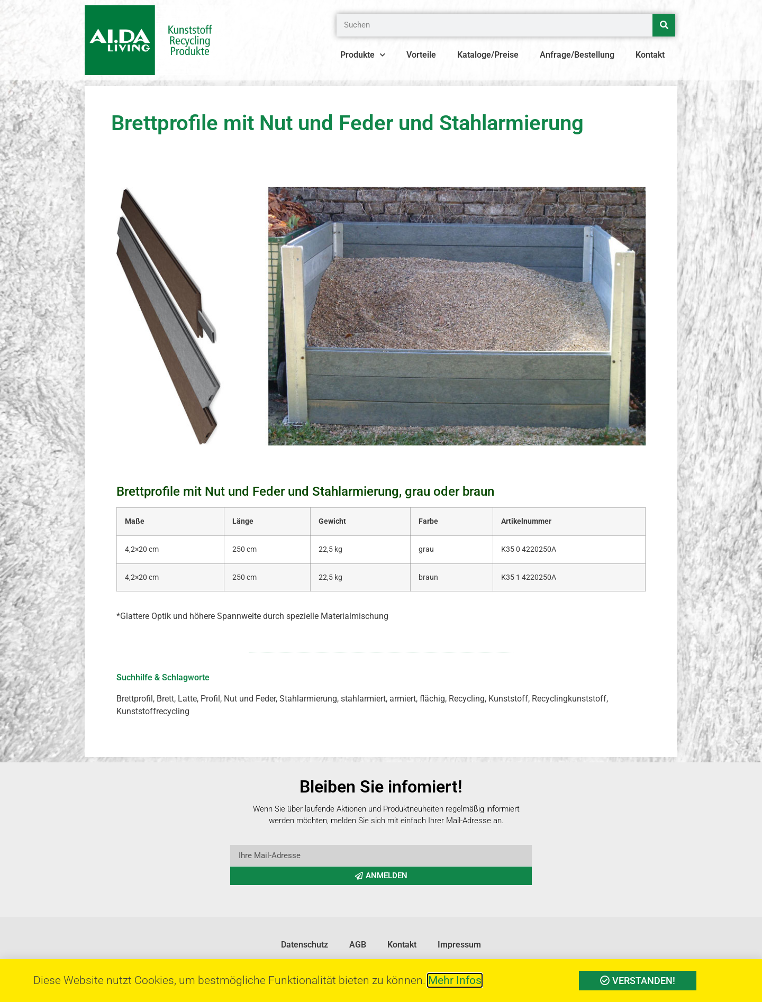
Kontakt (650, 55)
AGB (357, 945)
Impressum (459, 945)
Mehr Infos (455, 980)
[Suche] (663, 25)
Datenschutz (304, 945)
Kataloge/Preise (488, 55)
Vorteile (421, 55)
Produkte (362, 55)
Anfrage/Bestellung (577, 55)
